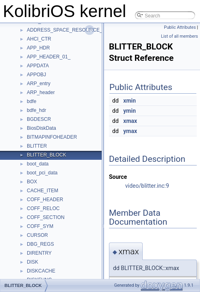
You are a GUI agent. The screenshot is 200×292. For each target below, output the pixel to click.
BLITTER (37, 146)
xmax (130, 121)
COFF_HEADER (45, 199)
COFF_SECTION (46, 217)
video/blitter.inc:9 (147, 185)
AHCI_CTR (39, 39)
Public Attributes (180, 27)
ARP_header (41, 92)
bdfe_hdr (36, 110)
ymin (129, 110)
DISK (32, 262)
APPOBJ (36, 74)
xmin (129, 100)
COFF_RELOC (43, 208)
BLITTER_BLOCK (46, 155)
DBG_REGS (40, 244)
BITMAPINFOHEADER (52, 137)
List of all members (179, 36)
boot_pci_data (42, 173)
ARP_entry (38, 83)
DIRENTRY (39, 253)
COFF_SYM (40, 226)
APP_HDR (38, 48)
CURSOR (37, 235)
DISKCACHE (41, 271)
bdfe (31, 101)
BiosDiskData (41, 128)
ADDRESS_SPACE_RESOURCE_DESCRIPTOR (80, 30)
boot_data (37, 164)
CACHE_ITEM (42, 190)
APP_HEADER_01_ (48, 57)
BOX (32, 182)
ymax (130, 131)
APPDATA (38, 66)
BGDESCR (39, 119)
